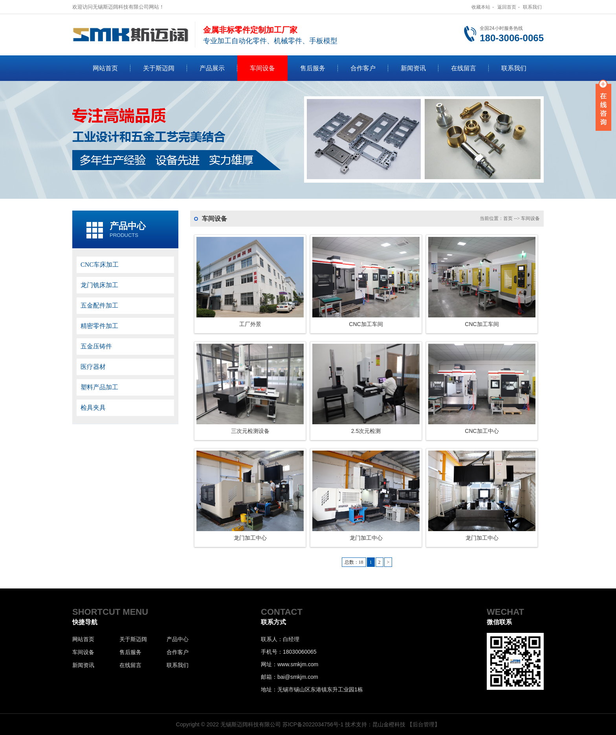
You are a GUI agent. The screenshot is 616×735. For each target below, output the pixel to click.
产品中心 (128, 226)
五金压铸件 (96, 346)
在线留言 (463, 68)
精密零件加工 (99, 326)
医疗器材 (93, 366)
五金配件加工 (99, 305)
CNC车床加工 (100, 264)
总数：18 (354, 562)
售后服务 (312, 68)
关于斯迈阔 (158, 68)
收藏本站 (480, 7)
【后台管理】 (423, 724)
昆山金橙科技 (388, 724)
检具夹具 (93, 407)
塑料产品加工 (99, 387)
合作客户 (363, 68)
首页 (508, 218)
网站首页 (105, 68)
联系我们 (532, 7)
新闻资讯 (413, 68)
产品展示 (212, 68)
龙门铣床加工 (99, 285)
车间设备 (262, 68)
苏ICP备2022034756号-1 (313, 724)
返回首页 (506, 7)
